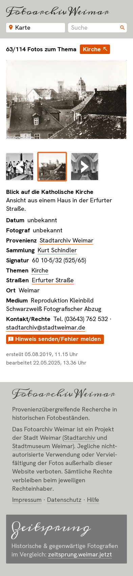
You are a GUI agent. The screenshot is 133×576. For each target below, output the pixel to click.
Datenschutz (64, 499)
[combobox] (97, 27)
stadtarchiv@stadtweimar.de (45, 327)
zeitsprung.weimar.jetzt (80, 554)
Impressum (27, 499)
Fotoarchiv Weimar (57, 11)
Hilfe (93, 499)
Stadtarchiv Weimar (66, 240)
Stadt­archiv (79, 437)
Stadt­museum (31, 446)
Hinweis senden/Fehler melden (58, 339)
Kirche (92, 49)
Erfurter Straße (53, 280)
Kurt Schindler (57, 250)
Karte (22, 27)
